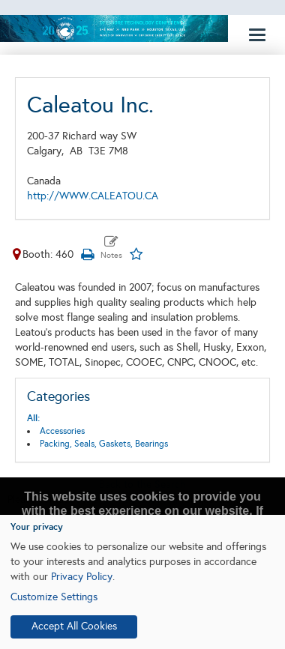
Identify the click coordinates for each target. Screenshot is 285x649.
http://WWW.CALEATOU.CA (92, 196)
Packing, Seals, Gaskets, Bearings (104, 443)
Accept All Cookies (74, 626)
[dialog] (142, 582)
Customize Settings (54, 597)
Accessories (62, 431)
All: (33, 418)
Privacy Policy (81, 576)
